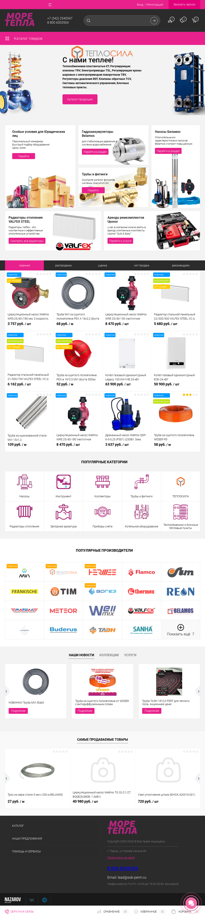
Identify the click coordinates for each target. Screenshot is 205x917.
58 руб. (175, 446)
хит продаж (141, 265)
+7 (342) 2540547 (59, 18)
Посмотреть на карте (121, 857)
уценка (102, 265)
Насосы (24, 496)
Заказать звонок (184, 4)
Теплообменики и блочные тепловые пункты (180, 526)
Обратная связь (19, 911)
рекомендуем (180, 265)
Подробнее (18, 710)
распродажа (63, 265)
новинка (24, 265)
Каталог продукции (80, 99)
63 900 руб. (127, 386)
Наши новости (81, 655)
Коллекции (109, 655)
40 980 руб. (85, 801)
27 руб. (16, 801)
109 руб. (29, 446)
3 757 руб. (29, 326)
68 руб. (78, 326)
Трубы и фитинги (142, 496)
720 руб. (148, 801)
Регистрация (154, 4)
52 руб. (78, 386)
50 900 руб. (175, 386)
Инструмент (63, 496)
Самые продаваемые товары (102, 739)
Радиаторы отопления (24, 526)
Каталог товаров (23, 38)
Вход (140, 4)
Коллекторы (102, 496)
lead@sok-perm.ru (132, 877)
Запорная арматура (63, 526)
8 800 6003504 (58, 22)
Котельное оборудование (141, 526)
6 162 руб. (29, 386)
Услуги (130, 655)
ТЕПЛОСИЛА (180, 496)
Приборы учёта (102, 526)
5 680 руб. (175, 326)
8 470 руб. (127, 326)
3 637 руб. (127, 446)
